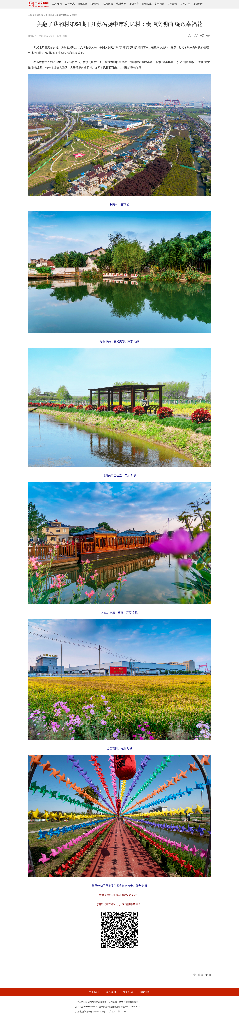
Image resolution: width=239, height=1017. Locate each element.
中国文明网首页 (35, 15)
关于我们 (94, 992)
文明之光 (185, 3)
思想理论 (95, 3)
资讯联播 (82, 3)
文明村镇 (49, 15)
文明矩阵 (198, 3)
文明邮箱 (128, 992)
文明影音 (172, 3)
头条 (54, 3)
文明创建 (159, 3)
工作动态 (70, 3)
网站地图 (145, 992)
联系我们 (111, 992)
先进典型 (121, 3)
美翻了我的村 (62, 15)
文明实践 (147, 3)
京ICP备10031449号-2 (86, 1006)
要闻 (59, 3)
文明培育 (134, 3)
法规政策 (108, 3)
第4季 (74, 15)
